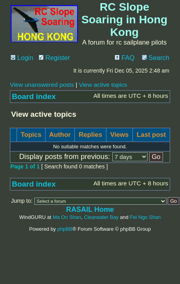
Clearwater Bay (101, 217)
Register (54, 58)
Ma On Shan (67, 217)
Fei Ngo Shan (145, 217)
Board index (34, 96)
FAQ (125, 58)
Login (22, 58)
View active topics (103, 84)
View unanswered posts (42, 84)
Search (155, 58)
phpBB (64, 229)
